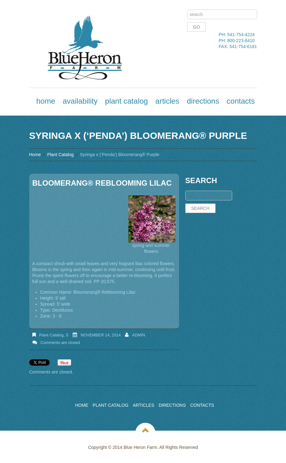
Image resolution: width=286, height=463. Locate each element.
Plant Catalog (126, 101)
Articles (167, 101)
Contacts (241, 101)
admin (138, 335)
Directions (203, 101)
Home (45, 101)
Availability (80, 101)
